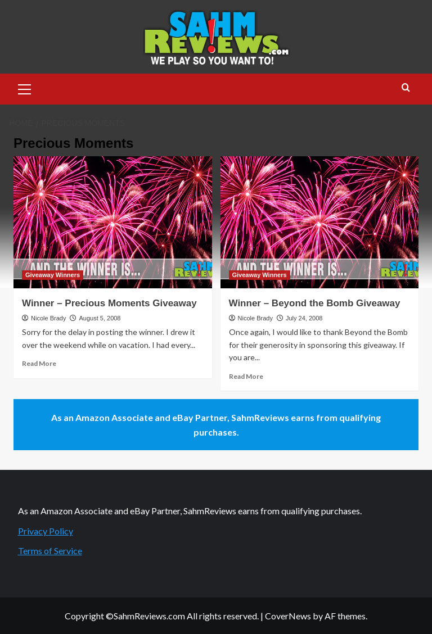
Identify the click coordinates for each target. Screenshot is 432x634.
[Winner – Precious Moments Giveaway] (113, 222)
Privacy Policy (45, 531)
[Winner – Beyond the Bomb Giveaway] (319, 222)
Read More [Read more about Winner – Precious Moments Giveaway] (39, 363)
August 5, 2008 (99, 318)
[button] (25, 88)
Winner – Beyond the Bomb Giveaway (314, 303)
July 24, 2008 (304, 318)
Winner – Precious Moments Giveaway (109, 303)
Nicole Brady (48, 318)
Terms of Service (50, 550)
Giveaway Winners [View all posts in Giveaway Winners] (52, 274)
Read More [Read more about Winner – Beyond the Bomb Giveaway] (246, 376)
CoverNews (288, 615)
